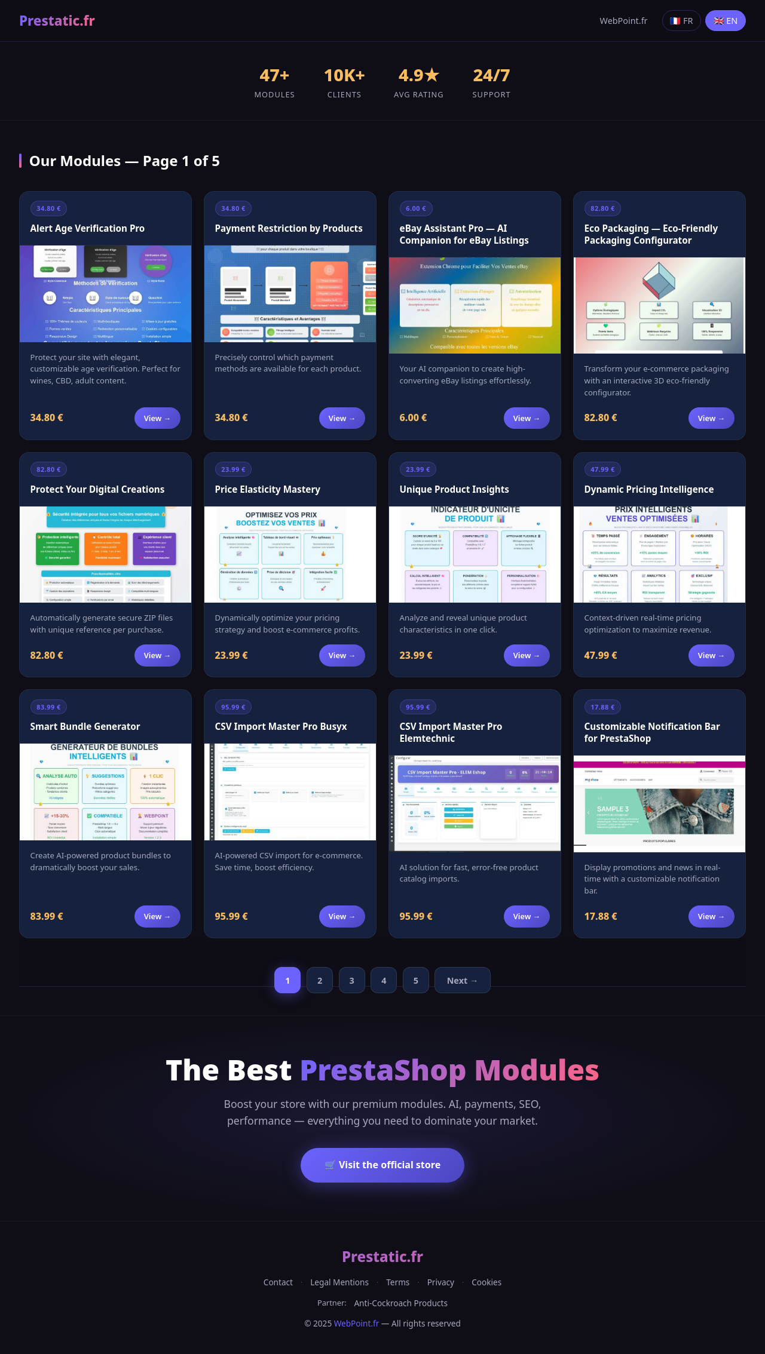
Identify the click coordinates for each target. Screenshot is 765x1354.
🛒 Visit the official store (382, 1164)
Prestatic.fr (57, 20)
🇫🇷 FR (681, 20)
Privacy (440, 1282)
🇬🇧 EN (726, 20)
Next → (463, 980)
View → (158, 418)
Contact (278, 1282)
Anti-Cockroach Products (401, 1303)
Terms (397, 1282)
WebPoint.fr (624, 20)
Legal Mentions (339, 1282)
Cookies (486, 1282)
